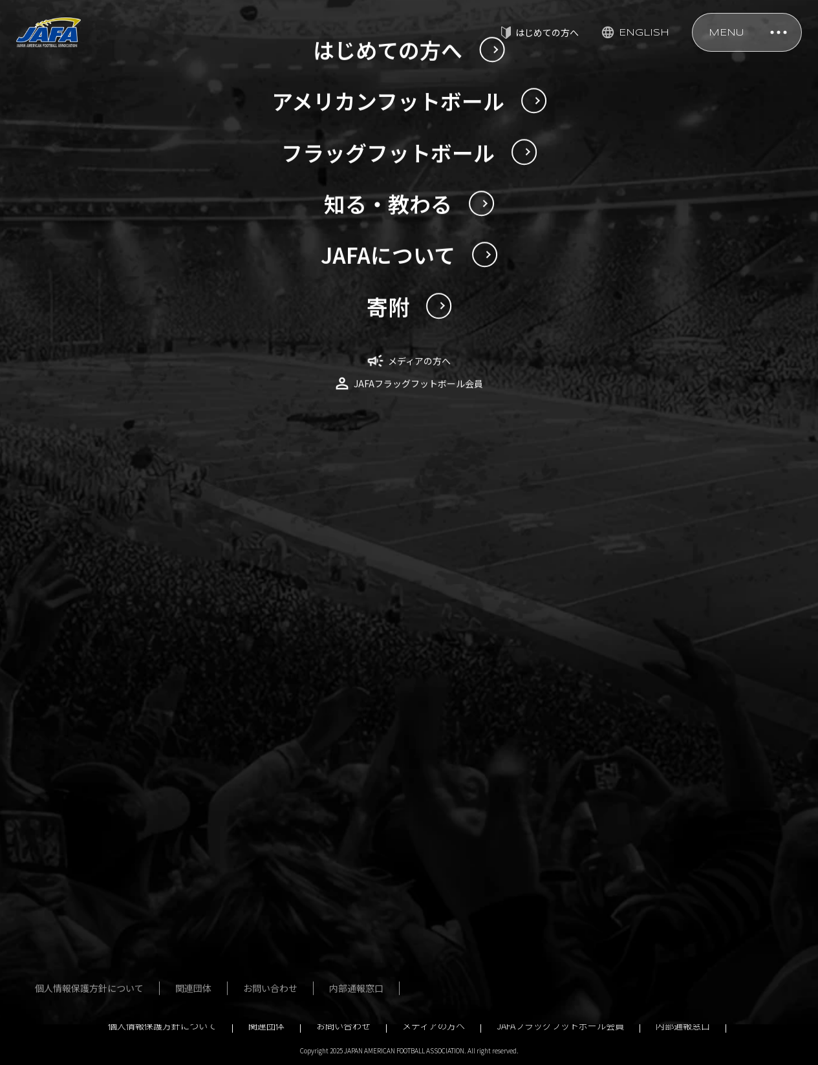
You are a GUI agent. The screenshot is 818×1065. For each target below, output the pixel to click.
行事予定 (620, 949)
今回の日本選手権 (158, 819)
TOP (35, 510)
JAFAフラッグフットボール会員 (560, 1025)
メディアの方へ (433, 1025)
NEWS (79, 510)
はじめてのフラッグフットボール (346, 920)
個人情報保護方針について (162, 1025)
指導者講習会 (496, 763)
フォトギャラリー (337, 856)
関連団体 (266, 1025)
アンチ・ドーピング (509, 833)
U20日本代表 (147, 763)
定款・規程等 (629, 763)
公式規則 (487, 786)
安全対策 (487, 740)
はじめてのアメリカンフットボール (171, 906)
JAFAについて (629, 740)
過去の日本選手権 (158, 843)
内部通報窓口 (683, 1025)
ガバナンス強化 (633, 903)
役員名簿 (620, 786)
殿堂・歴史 (492, 810)
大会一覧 (319, 833)
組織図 (615, 833)
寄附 (611, 973)
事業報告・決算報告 (642, 880)
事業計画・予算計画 (642, 856)
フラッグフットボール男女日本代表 (342, 770)
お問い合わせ (343, 1025)
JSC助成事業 (628, 926)
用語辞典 (140, 936)
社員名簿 (620, 810)
